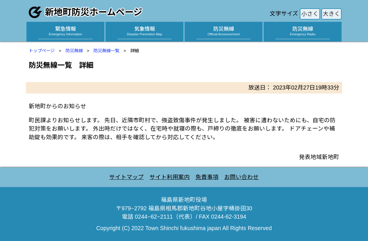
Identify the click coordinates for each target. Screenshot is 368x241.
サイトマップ (126, 177)
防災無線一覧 (106, 50)
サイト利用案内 (170, 177)
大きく (331, 14)
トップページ (42, 50)
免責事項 (206, 177)
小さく (310, 14)
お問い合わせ (241, 177)
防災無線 (74, 50)
